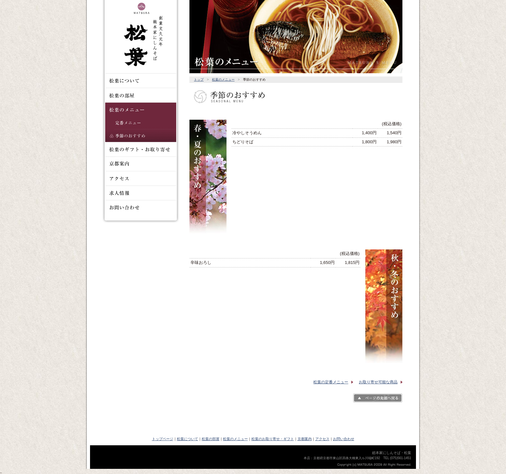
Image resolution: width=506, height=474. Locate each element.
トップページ (162, 439)
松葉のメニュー (223, 79)
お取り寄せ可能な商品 (378, 382)
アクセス (322, 439)
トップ (199, 79)
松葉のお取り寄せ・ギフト (272, 439)
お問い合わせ (343, 439)
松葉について (187, 439)
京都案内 (305, 439)
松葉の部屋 (210, 439)
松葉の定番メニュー (330, 382)
